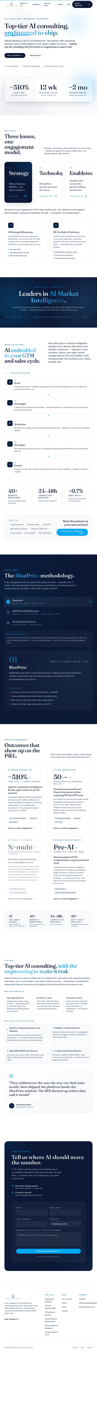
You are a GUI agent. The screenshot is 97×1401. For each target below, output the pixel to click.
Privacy (75, 1347)
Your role (55, 1219)
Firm (68, 2)
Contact (65, 1311)
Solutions (36, 2)
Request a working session (48, 1251)
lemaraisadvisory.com (87, 1307)
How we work (35, 56)
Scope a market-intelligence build (72, 532)
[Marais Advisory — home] (11, 2)
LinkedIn (82, 1299)
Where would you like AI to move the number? (39, 1230)
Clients (60, 2)
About (64, 1307)
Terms (82, 1347)
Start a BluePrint (15, 56)
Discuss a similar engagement (21, 831)
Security (90, 1347)
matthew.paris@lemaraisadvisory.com (28, 1195)
